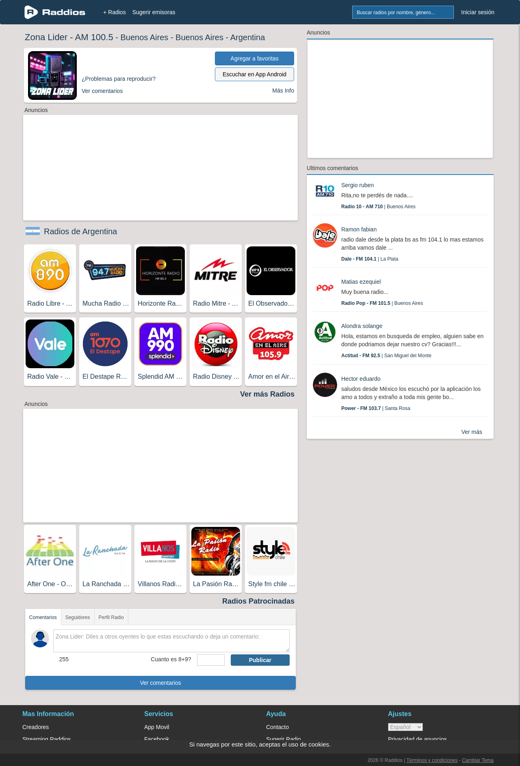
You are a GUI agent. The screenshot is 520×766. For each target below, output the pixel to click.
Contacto (277, 727)
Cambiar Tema (478, 760)
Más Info (283, 90)
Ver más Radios (267, 394)
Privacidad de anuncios (417, 739)
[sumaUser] (210, 660)
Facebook (156, 739)
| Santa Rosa (375, 408)
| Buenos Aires (378, 206)
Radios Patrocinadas (258, 601)
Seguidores (77, 617)
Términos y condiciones (431, 760)
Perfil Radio (111, 617)
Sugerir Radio (283, 739)
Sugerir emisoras (154, 12)
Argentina (247, 37)
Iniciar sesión (477, 12)
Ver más (472, 432)
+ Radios (114, 12)
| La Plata (370, 259)
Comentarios (43, 617)
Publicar (260, 660)
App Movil (156, 727)
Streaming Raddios (46, 739)
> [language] (405, 727)
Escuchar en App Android (254, 74)
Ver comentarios (160, 683)
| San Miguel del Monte (386, 355)
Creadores (35, 727)
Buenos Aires (144, 37)
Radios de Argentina (80, 231)
